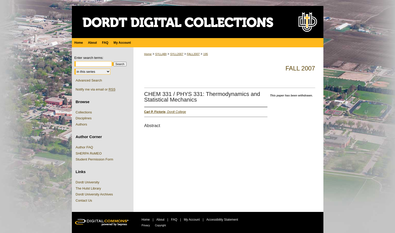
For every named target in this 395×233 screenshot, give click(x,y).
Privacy (146, 225)
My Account (192, 219)
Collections (84, 112)
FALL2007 (193, 54)
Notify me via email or (95, 89)
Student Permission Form (94, 159)
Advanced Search (89, 80)
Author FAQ (84, 147)
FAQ (174, 219)
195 (205, 54)
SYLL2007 (176, 54)
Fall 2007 (300, 68)
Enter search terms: (88, 58)
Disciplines (84, 118)
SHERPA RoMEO (89, 153)
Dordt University (87, 182)
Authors (81, 124)
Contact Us (84, 200)
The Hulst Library (88, 188)
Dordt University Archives (94, 194)
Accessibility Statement (222, 219)
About (160, 219)
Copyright (160, 225)
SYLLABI (161, 54)
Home (148, 54)
